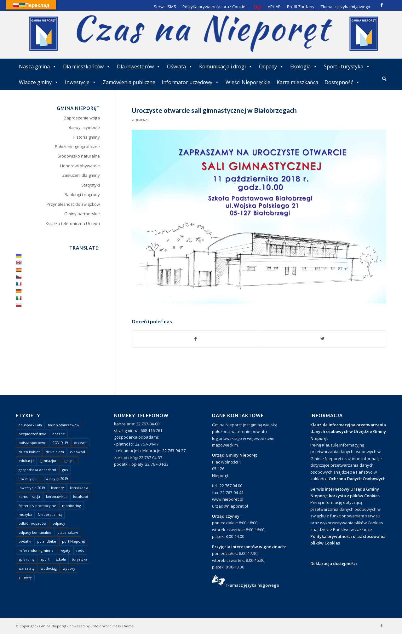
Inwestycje (80, 82)
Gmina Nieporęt (52, 626)
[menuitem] (384, 79)
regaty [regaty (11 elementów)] (65, 550)
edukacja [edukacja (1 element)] (26, 460)
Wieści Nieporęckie (248, 82)
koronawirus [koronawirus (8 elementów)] (56, 496)
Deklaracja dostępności (333, 563)
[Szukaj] (384, 78)
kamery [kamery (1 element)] (57, 487)
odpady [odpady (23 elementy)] (59, 523)
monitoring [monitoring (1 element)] (71, 505)
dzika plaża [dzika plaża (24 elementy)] (55, 451)
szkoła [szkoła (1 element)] (60, 559)
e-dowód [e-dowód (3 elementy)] (77, 451)
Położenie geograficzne (77, 146)
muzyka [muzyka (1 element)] (25, 514)
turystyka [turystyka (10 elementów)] (79, 559)
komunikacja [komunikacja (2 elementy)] (29, 496)
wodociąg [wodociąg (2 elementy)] (49, 568)
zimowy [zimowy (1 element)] (25, 577)
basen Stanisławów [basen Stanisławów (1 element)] (63, 425)
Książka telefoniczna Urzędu (73, 223)
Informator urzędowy (190, 82)
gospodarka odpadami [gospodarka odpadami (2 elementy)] (37, 469)
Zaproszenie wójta (82, 118)
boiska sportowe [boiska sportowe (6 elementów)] (32, 442)
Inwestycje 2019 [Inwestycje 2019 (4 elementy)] (32, 487)
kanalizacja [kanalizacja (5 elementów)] (79, 487)
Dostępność (342, 82)
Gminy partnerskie (82, 213)
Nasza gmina (38, 66)
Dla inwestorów (139, 66)
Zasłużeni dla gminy (81, 175)
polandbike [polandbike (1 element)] (46, 541)
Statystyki (90, 185)
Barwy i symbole (84, 127)
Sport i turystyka (347, 66)
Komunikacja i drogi (226, 66)
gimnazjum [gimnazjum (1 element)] (49, 460)
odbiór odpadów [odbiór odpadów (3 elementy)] (33, 523)
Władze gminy (39, 82)
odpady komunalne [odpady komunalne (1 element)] (35, 532)
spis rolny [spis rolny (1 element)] (27, 559)
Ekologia (304, 66)
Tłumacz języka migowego (252, 585)
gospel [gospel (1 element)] (70, 460)
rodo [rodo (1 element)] (80, 550)
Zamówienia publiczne (129, 82)
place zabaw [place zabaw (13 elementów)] (67, 532)
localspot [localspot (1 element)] (80, 496)
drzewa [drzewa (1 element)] (80, 442)
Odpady (271, 66)
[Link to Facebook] (381, 4)
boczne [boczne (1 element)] (58, 433)
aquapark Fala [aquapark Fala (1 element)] (30, 425)
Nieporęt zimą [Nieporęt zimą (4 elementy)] (50, 514)
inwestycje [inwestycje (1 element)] (28, 478)
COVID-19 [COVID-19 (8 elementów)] (60, 442)
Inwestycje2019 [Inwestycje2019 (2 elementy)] (55, 478)
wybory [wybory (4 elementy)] (69, 568)
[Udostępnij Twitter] (322, 339)
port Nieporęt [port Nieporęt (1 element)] (73, 541)
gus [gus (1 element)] (65, 469)
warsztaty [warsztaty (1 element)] (27, 568)
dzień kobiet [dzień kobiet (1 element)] (29, 451)
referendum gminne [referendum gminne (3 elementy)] (36, 550)
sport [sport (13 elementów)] (45, 559)
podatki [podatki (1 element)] (25, 541)
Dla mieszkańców (87, 66)
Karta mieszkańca (297, 82)
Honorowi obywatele (80, 166)
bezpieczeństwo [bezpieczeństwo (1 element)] (32, 433)
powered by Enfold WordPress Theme (101, 626)
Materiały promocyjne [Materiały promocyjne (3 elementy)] (37, 505)
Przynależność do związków (73, 204)
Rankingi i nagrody (82, 194)
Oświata (180, 66)
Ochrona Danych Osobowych (357, 478)
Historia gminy (86, 137)
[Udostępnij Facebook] (195, 339)
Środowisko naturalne (79, 156)
